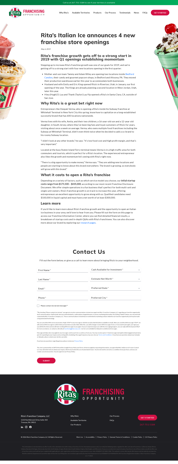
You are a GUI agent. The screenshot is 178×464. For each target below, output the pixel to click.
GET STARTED (160, 13)
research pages (88, 223)
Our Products (75, 434)
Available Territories (81, 12)
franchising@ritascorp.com (72, 338)
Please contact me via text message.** (54, 315)
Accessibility (90, 447)
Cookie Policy (137, 447)
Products (97, 12)
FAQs (144, 12)
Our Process (110, 12)
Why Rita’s (64, 12)
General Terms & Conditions (120, 447)
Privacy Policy (78, 350)
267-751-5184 (78, 2)
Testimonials (124, 12)
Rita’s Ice (79, 447)
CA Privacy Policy (151, 447)
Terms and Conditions (105, 344)
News (136, 12)
